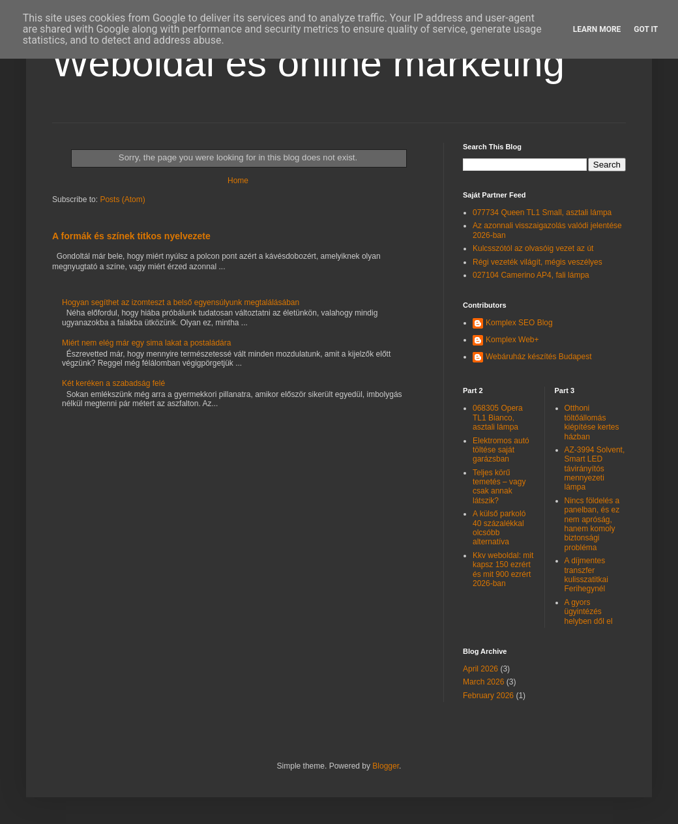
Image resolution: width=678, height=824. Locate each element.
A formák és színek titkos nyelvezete (131, 236)
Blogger (385, 766)
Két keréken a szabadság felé (113, 383)
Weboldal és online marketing (308, 63)
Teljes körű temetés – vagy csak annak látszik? (499, 486)
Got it (646, 29)
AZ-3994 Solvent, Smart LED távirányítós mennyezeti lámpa (595, 468)
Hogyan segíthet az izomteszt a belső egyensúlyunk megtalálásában (180, 302)
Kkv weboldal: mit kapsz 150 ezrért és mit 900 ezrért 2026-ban (503, 569)
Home (238, 180)
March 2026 (483, 681)
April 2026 (480, 668)
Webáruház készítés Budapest (539, 356)
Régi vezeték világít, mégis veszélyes (537, 262)
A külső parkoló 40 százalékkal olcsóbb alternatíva (499, 527)
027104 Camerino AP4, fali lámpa (531, 275)
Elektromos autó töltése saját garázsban (501, 450)
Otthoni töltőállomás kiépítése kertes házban (592, 422)
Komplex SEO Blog (519, 322)
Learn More (597, 29)
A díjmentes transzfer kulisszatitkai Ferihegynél (586, 574)
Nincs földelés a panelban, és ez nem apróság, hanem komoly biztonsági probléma (592, 524)
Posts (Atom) (122, 199)
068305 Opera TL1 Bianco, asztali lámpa (498, 418)
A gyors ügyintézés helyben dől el (589, 612)
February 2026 (488, 695)
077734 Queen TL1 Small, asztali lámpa (542, 212)
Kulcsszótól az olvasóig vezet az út (533, 248)
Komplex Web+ (512, 339)
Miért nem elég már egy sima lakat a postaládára (146, 342)
